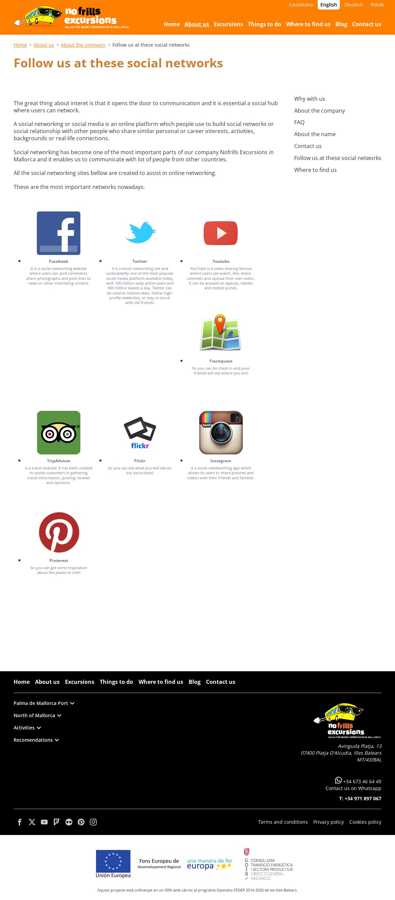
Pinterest (58, 560)
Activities (27, 727)
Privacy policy (328, 822)
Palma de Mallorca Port (44, 703)
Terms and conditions (283, 822)
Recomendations (36, 740)
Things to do (116, 682)
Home (20, 45)
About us (44, 45)
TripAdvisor (58, 461)
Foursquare (221, 361)
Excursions (79, 682)
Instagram (220, 461)
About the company (83, 45)
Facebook (58, 261)
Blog (195, 682)
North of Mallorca (37, 715)
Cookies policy (365, 822)
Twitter (139, 261)
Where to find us (161, 682)
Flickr (139, 461)
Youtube (221, 261)
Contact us (220, 682)
